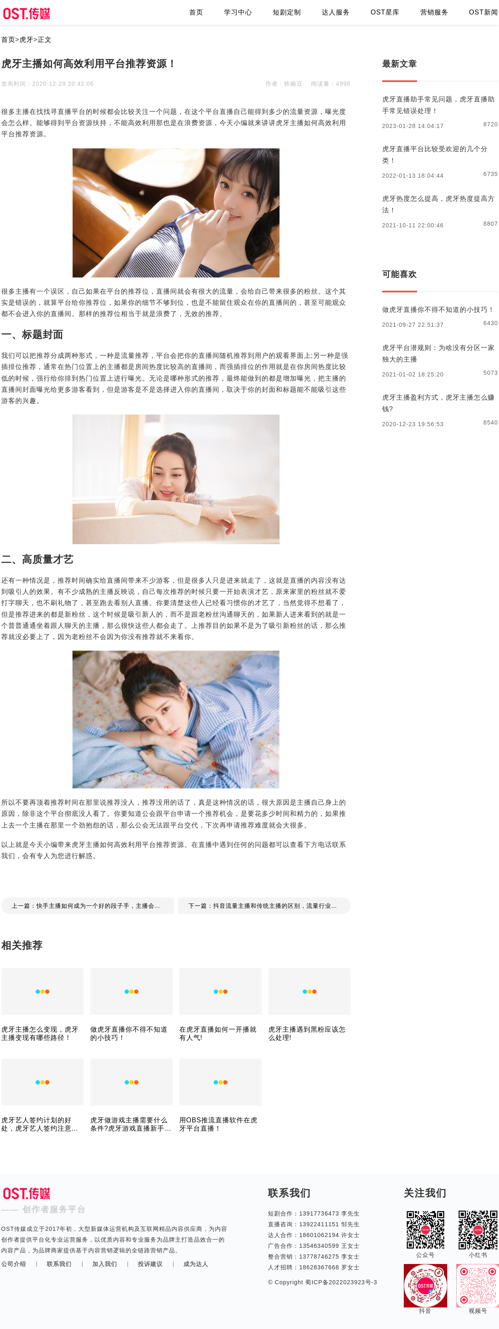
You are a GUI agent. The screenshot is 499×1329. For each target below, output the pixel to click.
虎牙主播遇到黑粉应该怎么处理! (307, 1033)
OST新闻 (483, 12)
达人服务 (336, 12)
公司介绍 (13, 1264)
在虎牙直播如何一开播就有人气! (218, 1033)
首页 (196, 12)
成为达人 (195, 1264)
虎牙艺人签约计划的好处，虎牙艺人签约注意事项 (40, 1125)
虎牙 (26, 39)
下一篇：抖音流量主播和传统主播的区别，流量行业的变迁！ (269, 905)
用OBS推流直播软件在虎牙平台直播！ (218, 1124)
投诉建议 (150, 1264)
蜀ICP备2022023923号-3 (341, 1282)
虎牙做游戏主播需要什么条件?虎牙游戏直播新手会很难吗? (131, 1125)
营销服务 (434, 12)
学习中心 (238, 12)
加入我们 (104, 1264)
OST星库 (385, 12)
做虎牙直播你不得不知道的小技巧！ (129, 1033)
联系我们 (59, 1264)
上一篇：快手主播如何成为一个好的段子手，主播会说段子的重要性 (93, 905)
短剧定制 (287, 12)
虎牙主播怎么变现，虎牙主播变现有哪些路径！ (40, 1033)
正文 (45, 39)
